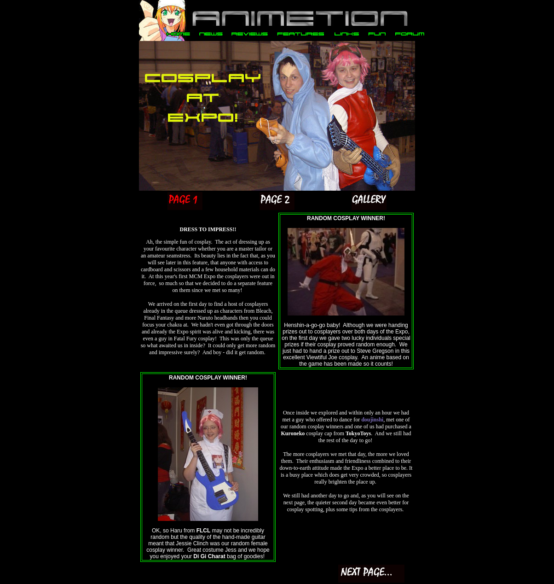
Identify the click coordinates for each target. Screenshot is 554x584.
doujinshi (372, 419)
